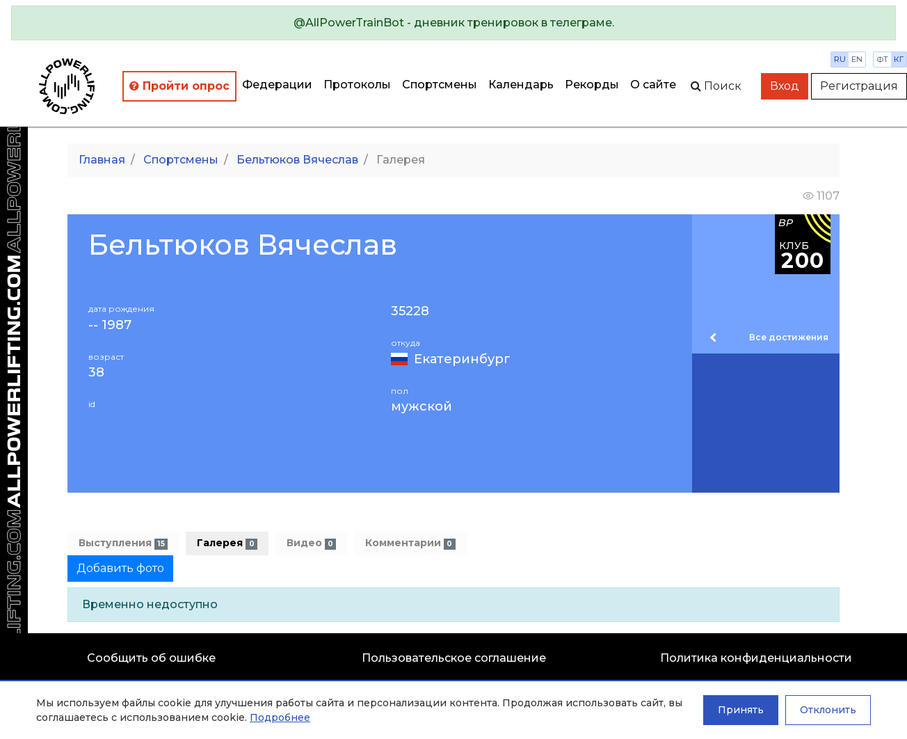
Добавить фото (120, 568)
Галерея (227, 543)
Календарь (521, 84)
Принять (741, 710)
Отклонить (828, 710)
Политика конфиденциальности (756, 658)
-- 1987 (109, 325)
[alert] (453, 23)
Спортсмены (439, 84)
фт (882, 59)
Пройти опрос (179, 86)
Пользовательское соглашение (454, 658)
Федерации (277, 84)
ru (840, 59)
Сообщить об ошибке (151, 658)
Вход (784, 86)
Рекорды (592, 84)
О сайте (653, 84)
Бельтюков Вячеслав (297, 159)
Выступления (123, 543)
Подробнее (280, 717)
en (856, 59)
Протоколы (357, 84)
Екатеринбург (462, 359)
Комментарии (410, 543)
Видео (311, 543)
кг (899, 59)
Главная (102, 159)
